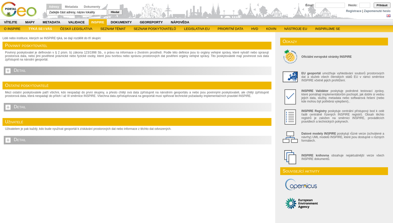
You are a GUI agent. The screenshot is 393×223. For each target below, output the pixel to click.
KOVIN (271, 29)
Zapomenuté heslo (377, 11)
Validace (76, 22)
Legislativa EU (197, 29)
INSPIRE (97, 22)
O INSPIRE (12, 29)
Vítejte (10, 22)
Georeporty (151, 22)
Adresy (54, 7)
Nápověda (180, 22)
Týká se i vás (40, 29)
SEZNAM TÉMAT (113, 29)
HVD (254, 29)
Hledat (115, 12)
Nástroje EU (295, 29)
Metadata (71, 7)
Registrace (353, 11)
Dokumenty (92, 7)
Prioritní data (230, 29)
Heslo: (352, 5)
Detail (20, 70)
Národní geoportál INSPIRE (20, 9)
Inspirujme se (327, 29)
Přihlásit (382, 5)
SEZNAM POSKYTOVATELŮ (155, 29)
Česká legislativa (76, 29)
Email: (310, 5)
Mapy (30, 22)
